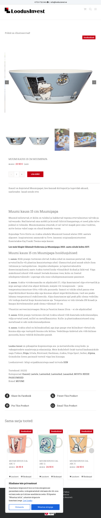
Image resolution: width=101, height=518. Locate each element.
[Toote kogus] (16, 174)
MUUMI (20, 381)
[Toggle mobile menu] (95, 9)
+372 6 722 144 (40, 2)
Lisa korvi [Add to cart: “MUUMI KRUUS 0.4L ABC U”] (15, 477)
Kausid (26, 374)
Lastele (34, 374)
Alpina (91, 353)
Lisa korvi (35, 174)
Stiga (26, 353)
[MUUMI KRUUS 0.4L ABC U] (20, 444)
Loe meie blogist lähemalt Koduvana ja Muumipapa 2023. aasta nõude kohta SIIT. (49, 246)
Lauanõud (68, 374)
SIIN (65, 362)
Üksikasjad (27, 477)
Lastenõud (44, 374)
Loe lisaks (27, 500)
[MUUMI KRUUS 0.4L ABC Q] (50, 444)
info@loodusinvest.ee (58, 2)
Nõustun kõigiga (45, 507)
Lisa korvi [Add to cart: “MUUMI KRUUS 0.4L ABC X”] (75, 477)
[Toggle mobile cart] (85, 9)
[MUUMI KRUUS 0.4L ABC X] (81, 444)
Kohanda (19, 507)
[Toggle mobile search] (90, 9)
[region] (34, 496)
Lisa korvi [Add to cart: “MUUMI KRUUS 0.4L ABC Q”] (45, 477)
